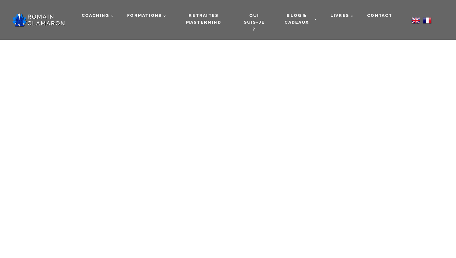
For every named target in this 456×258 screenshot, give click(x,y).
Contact (379, 15)
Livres (339, 15)
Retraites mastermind (203, 19)
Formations (144, 15)
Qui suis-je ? (254, 22)
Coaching (96, 15)
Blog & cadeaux (296, 19)
